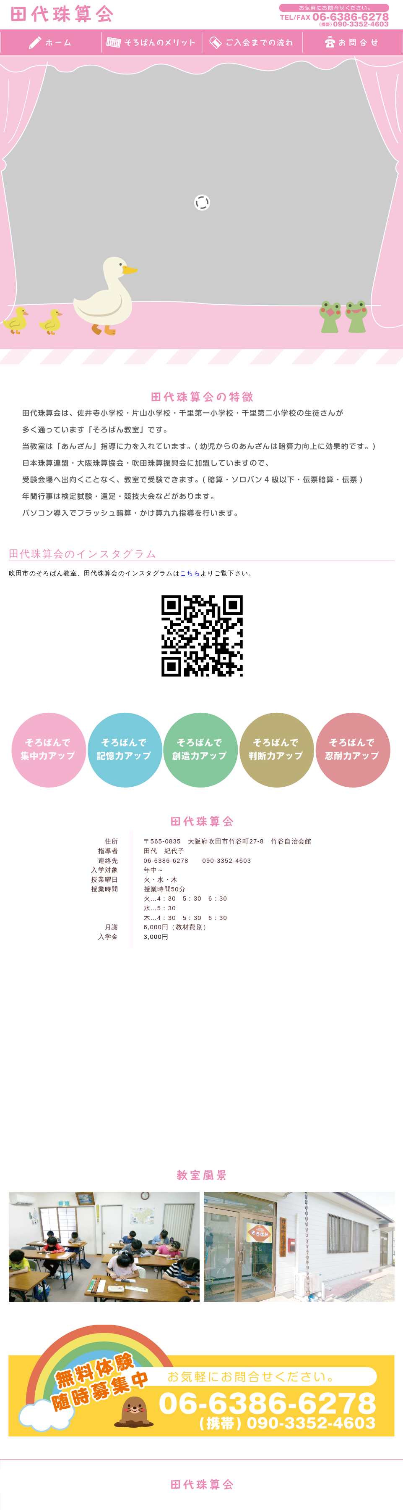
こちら (190, 573)
